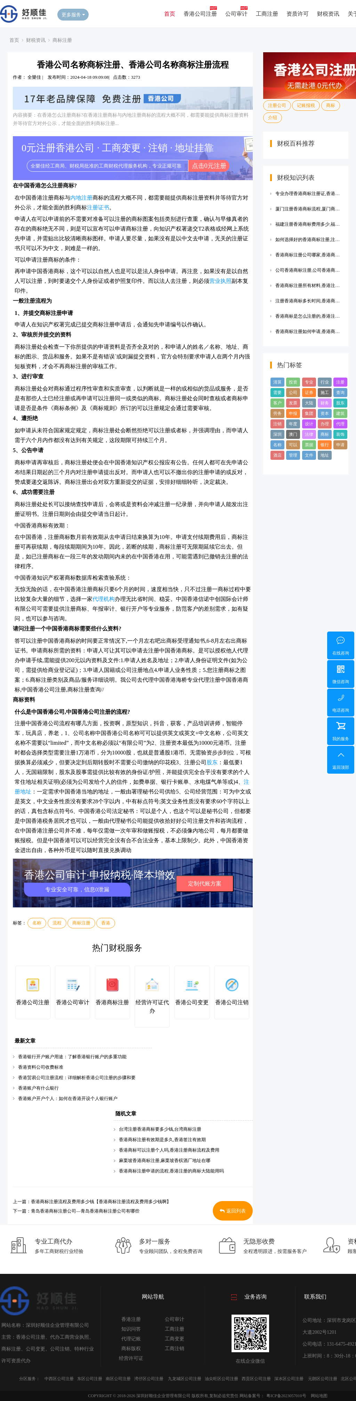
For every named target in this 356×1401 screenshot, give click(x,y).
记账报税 (306, 105)
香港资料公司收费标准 (40, 1067)
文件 (309, 455)
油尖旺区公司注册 (221, 1378)
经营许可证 (131, 1358)
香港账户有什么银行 (38, 1088)
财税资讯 (328, 14)
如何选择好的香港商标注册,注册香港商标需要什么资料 (308, 239)
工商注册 (267, 14)
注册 (340, 382)
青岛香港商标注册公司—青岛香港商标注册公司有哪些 (85, 1211)
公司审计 (236, 14)
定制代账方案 (204, 884)
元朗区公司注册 (322, 1378)
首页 (169, 14)
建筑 (340, 413)
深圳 (277, 434)
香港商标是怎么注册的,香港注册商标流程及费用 (308, 316)
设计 (309, 423)
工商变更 (174, 1338)
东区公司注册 (89, 1378)
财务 (325, 403)
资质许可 (297, 14)
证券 (309, 392)
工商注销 (174, 1348)
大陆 (309, 403)
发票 (293, 403)
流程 (57, 923)
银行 (325, 444)
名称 (36, 923)
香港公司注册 (200, 14)
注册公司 (277, 105)
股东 (212, 762)
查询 (340, 392)
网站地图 (319, 1395)
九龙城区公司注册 (184, 1378)
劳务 (277, 413)
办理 (325, 423)
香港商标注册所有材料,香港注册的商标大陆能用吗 (308, 285)
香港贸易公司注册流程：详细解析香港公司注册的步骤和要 (77, 1077)
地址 (325, 455)
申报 (293, 413)
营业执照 (220, 281)
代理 (340, 423)
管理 (293, 455)
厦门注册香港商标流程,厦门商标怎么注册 (308, 208)
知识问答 (131, 1329)
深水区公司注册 (289, 1378)
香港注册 (131, 1319)
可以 (293, 444)
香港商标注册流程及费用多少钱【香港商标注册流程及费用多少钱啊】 (101, 1201)
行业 (325, 382)
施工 (325, 392)
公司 (293, 392)
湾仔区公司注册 (148, 1378)
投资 (293, 382)
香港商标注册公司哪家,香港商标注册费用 (308, 254)
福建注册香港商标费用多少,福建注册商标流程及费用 (308, 224)
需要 (277, 392)
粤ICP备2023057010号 (286, 1395)
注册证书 (98, 207)
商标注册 (62, 40)
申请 (340, 444)
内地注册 (81, 198)
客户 (277, 403)
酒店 (277, 455)
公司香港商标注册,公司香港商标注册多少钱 (308, 270)
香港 (105, 923)
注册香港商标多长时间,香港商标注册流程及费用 (308, 300)
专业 (309, 382)
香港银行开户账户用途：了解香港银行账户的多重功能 (72, 1056)
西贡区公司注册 (256, 1378)
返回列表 (233, 1211)
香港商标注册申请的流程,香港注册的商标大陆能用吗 (171, 1171)
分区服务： (29, 1378)
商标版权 (131, 1348)
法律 (309, 434)
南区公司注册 (118, 1378)
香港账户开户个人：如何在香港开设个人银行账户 (68, 1098)
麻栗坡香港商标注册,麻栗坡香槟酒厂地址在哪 (164, 1160)
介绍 (272, 117)
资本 (325, 413)
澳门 (293, 434)
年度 (293, 423)
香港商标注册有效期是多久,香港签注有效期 (162, 1139)
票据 (309, 444)
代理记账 (131, 1338)
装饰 (340, 434)
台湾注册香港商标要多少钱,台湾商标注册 (160, 1129)
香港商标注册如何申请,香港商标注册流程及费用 (308, 331)
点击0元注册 (209, 165)
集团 (309, 413)
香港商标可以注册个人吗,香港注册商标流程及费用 (169, 1150)
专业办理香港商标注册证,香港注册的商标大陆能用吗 (308, 193)
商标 (330, 105)
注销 (277, 423)
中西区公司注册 (59, 1378)
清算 (277, 382)
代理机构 (103, 599)
